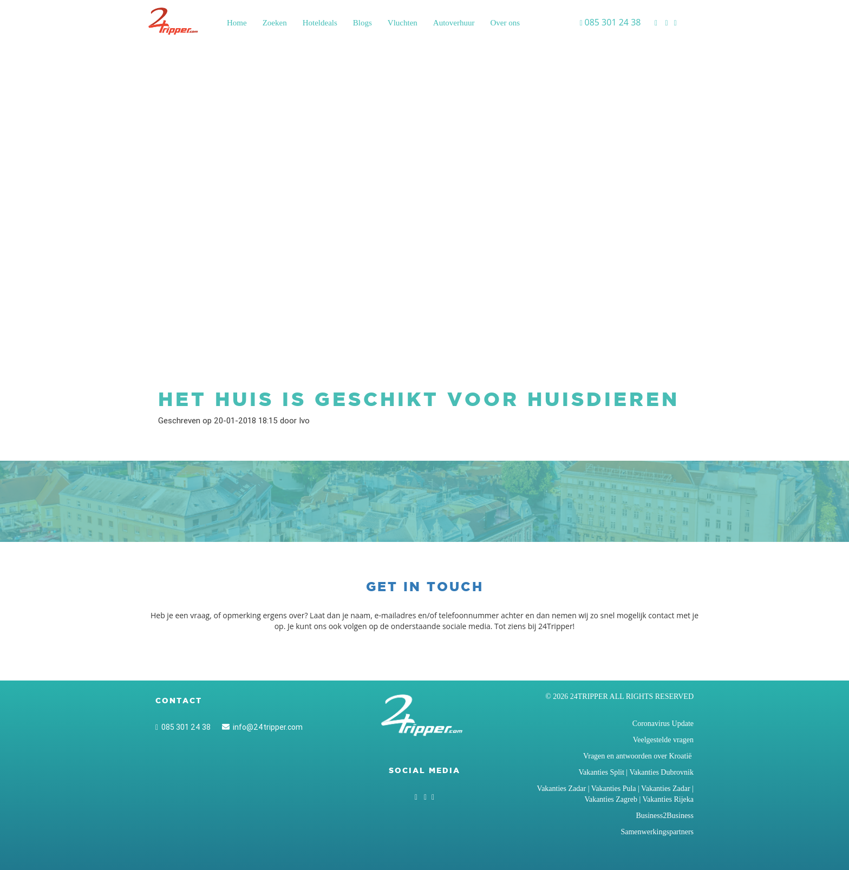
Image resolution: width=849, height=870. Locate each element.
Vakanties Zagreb (610, 799)
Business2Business (665, 816)
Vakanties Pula (613, 788)
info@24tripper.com (262, 727)
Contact (178, 700)
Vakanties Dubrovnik (661, 772)
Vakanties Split (601, 772)
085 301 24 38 (183, 727)
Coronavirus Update (663, 723)
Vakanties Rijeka (668, 799)
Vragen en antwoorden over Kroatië (638, 756)
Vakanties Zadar (561, 788)
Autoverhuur (454, 22)
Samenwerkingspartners (657, 832)
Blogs (362, 22)
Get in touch (425, 586)
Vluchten (402, 22)
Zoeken (275, 22)
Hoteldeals (320, 22)
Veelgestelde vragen (663, 740)
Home (237, 22)
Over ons (505, 22)
